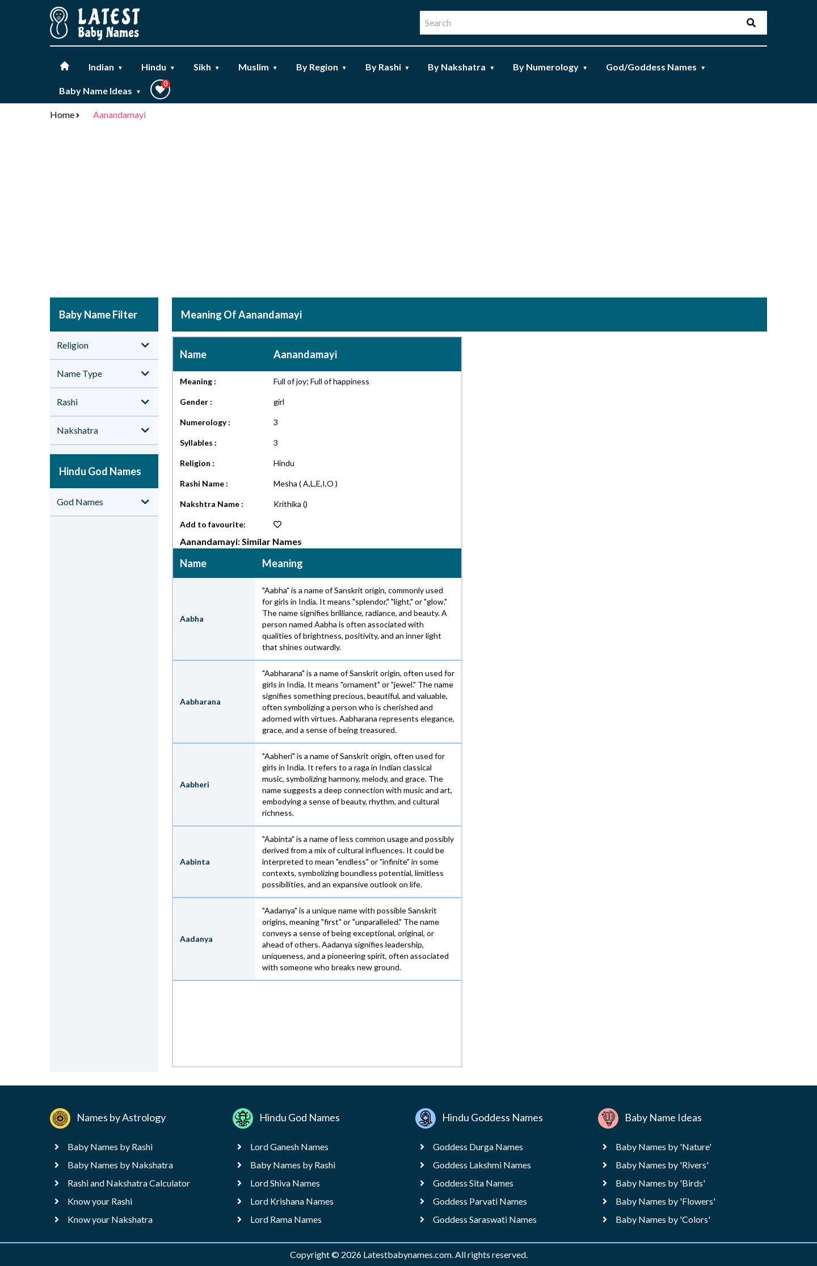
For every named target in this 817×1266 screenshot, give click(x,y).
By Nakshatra (461, 66)
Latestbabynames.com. (409, 1254)
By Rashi (387, 66)
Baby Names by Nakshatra (120, 1164)
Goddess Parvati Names (480, 1201)
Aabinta (195, 861)
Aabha (192, 618)
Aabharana (200, 701)
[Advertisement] (408, 211)
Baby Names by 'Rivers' (662, 1164)
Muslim (258, 66)
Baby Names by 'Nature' (663, 1146)
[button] (160, 89)
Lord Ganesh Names (289, 1146)
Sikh (206, 66)
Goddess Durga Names (478, 1146)
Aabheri (194, 784)
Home (62, 114)
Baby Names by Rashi (110, 1146)
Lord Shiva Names (285, 1182)
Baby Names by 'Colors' (663, 1219)
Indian (106, 66)
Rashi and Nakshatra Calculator (129, 1182)
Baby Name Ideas (100, 90)
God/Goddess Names (656, 66)
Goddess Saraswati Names (485, 1219)
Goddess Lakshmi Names (482, 1164)
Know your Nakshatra (110, 1219)
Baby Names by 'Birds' (660, 1182)
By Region (321, 66)
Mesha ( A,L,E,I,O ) (305, 483)
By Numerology (550, 66)
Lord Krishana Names (292, 1201)
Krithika (287, 504)
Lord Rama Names (286, 1219)
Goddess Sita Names (473, 1182)
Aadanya (196, 939)
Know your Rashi (100, 1201)
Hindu (158, 66)
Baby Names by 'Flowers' (665, 1201)
